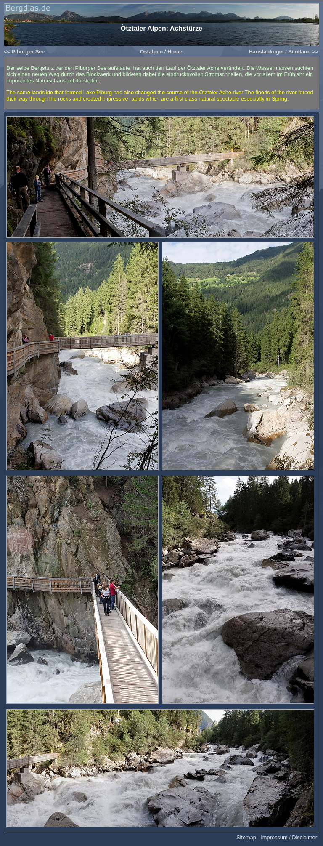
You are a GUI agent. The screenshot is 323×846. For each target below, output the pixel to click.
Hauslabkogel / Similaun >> (283, 51)
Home (175, 51)
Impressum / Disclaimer (289, 837)
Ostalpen (151, 51)
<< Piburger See (24, 51)
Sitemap (246, 837)
